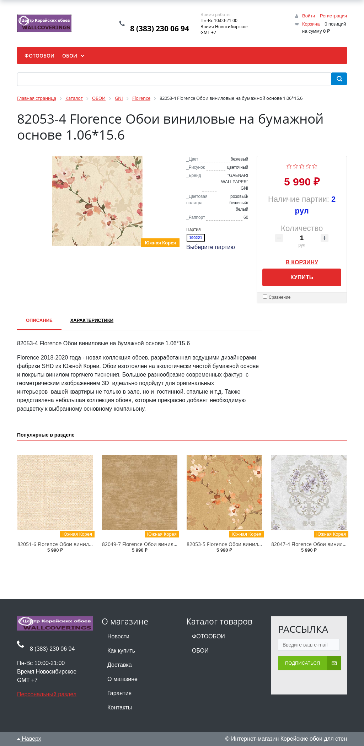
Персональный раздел (46, 694)
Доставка (119, 665)
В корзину (301, 261)
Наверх (29, 739)
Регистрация (333, 15)
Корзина (311, 24)
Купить (301, 277)
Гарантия (119, 693)
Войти (308, 15)
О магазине (122, 679)
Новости (118, 636)
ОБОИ (200, 651)
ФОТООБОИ (208, 636)
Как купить (121, 651)
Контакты (119, 707)
